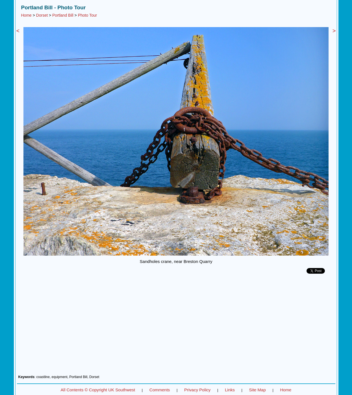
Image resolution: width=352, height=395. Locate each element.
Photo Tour (87, 15)
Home (26, 15)
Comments (159, 389)
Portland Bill (62, 15)
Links (230, 389)
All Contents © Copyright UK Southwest (98, 389)
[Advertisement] (176, 326)
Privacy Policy (197, 389)
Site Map (257, 389)
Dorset (42, 15)
